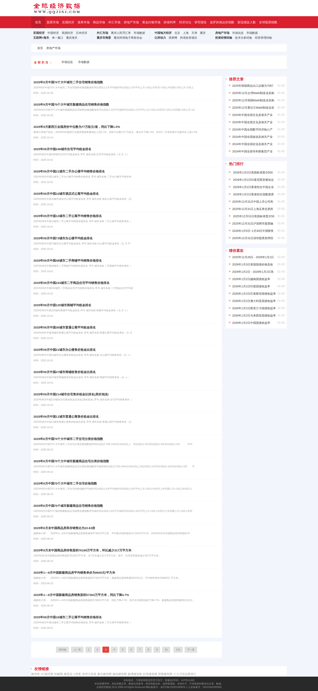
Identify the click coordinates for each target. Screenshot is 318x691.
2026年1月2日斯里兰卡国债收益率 (254, 308)
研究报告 (200, 22)
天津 (194, 32)
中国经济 (53, 32)
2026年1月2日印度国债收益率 (251, 286)
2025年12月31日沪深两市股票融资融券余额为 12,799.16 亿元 (271, 223)
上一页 (77, 649)
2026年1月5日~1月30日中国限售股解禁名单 (260, 230)
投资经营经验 (223, 37)
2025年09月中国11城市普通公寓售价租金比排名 (66, 416)
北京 (177, 32)
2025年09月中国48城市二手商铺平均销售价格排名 (67, 260)
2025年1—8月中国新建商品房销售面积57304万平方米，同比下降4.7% (81, 595)
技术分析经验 (243, 37)
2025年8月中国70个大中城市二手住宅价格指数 (65, 483)
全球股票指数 (268, 22)
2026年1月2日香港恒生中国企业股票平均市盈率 (263, 187)
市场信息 (238, 32)
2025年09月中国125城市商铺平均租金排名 (62, 305)
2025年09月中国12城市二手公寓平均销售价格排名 (67, 216)
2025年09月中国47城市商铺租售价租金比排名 (64, 372)
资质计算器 (89, 674)
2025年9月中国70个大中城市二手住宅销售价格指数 (68, 82)
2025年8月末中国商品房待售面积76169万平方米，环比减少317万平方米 (82, 550)
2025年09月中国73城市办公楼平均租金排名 (63, 238)
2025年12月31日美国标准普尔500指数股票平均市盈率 (267, 216)
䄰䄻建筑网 (165, 674)
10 (166, 649)
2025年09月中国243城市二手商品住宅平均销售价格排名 (71, 283)
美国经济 (67, 32)
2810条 (63, 649)
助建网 (58, 674)
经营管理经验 (263, 37)
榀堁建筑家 (135, 674)
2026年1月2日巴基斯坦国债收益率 (254, 293)
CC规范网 (47, 674)
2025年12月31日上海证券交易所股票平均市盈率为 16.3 (267, 209)
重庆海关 (71, 37)
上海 (186, 32)
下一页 (190, 649)
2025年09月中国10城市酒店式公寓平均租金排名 (66, 193)
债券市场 (83, 22)
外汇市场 (114, 22)
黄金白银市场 (151, 22)
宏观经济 (68, 22)
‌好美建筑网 (150, 674)
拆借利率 (170, 22)
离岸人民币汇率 (121, 32)
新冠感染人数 (246, 22)
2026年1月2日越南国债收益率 (251, 279)
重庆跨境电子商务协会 (128, 37)
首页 (38, 22)
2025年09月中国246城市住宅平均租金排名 (62, 149)
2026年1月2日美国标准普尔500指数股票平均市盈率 (265, 172)
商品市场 (99, 22)
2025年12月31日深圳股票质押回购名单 (257, 238)
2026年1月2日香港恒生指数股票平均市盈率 (260, 194)
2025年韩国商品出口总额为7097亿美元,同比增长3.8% (266, 85)
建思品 (68, 674)
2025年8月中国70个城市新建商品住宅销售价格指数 (68, 505)
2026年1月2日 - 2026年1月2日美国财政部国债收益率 (265, 271)
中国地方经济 (163, 32)
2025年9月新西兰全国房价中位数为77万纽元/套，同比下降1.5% (76, 126)
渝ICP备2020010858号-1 (173, 687)
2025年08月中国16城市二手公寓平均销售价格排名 (67, 617)
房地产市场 (131, 22)
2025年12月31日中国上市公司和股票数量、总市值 (264, 201)
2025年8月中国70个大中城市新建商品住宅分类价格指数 (71, 461)
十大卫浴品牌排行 (184, 674)
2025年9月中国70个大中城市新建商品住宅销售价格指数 (71, 104)
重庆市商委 (104, 37)
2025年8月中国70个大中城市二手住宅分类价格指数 (68, 439)
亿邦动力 (160, 37)
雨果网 (173, 37)
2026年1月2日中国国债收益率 (251, 322)
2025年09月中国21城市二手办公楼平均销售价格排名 (69, 171)
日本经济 (81, 32)
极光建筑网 (104, 674)
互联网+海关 (41, 37)
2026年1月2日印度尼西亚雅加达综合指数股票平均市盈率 (268, 179)
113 (178, 649)
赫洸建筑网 (120, 674)
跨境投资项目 (188, 37)
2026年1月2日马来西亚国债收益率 (254, 315)
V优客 (77, 674)
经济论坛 (185, 22)
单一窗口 (57, 37)
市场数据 (139, 32)
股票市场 (53, 22)
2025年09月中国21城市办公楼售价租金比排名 (64, 349)
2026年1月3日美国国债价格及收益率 (255, 264)
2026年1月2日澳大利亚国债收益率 (254, 301)
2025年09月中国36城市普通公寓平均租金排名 (64, 327)
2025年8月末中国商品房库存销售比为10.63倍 (64, 528)
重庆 (203, 32)
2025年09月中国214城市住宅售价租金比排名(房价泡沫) (71, 394)
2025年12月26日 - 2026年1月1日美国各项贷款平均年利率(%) (270, 257)
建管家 (35, 674)
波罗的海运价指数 (222, 22)
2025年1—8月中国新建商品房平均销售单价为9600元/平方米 (74, 572)
